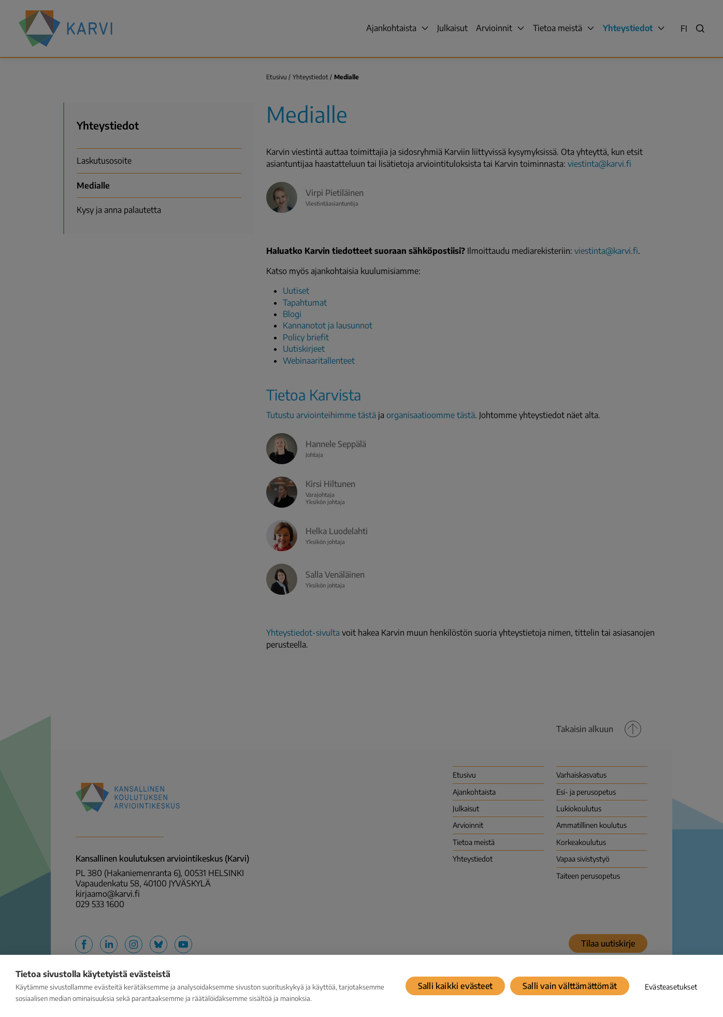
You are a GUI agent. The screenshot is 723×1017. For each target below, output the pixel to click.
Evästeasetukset (671, 986)
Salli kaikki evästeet (455, 986)
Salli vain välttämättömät (570, 986)
